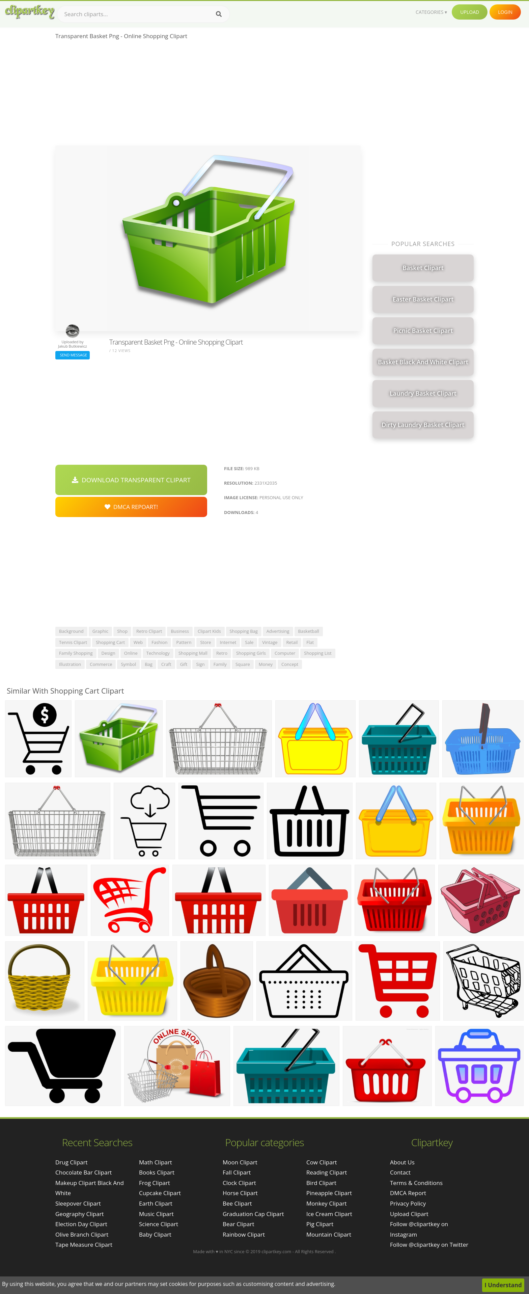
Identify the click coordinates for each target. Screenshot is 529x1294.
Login (505, 12)
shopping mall (192, 653)
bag (148, 664)
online (131, 653)
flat (310, 642)
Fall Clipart (237, 1172)
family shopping (76, 653)
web (138, 642)
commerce (101, 664)
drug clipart (71, 1162)
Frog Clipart (154, 1183)
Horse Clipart (240, 1193)
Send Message (72, 354)
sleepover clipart (78, 1203)
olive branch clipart (81, 1234)
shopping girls (251, 653)
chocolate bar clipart (83, 1172)
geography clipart (79, 1214)
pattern (183, 642)
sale (249, 642)
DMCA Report (408, 1193)
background (71, 631)
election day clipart (81, 1224)
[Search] (219, 14)
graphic (100, 631)
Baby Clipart (155, 1234)
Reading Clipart (326, 1172)
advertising (278, 631)
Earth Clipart (155, 1203)
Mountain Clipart (328, 1234)
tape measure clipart (83, 1244)
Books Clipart (156, 1172)
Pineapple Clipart (329, 1193)
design (108, 653)
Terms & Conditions (416, 1183)
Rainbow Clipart (244, 1234)
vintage (269, 642)
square (242, 664)
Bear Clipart (238, 1224)
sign (200, 664)
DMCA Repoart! (131, 507)
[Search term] (143, 14)
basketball (308, 631)
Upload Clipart (409, 1214)
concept (289, 664)
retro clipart (149, 631)
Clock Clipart (239, 1183)
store (205, 642)
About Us (402, 1162)
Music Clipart (156, 1214)
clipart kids (209, 631)
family (220, 664)
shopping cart (110, 642)
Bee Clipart (237, 1203)
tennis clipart (73, 642)
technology (158, 653)
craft (166, 664)
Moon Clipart (240, 1162)
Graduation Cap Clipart (253, 1214)
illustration (70, 664)
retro (221, 653)
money (266, 664)
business (180, 631)
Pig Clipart (319, 1224)
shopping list (317, 653)
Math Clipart (155, 1162)
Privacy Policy (408, 1203)
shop (122, 631)
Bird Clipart (321, 1183)
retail (292, 642)
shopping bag (244, 631)
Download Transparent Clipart (131, 480)
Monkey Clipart (326, 1203)
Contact (400, 1172)
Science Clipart (158, 1224)
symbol (128, 664)
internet (228, 642)
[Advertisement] (208, 95)
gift (184, 664)
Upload (469, 12)
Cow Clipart (321, 1162)
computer (285, 653)
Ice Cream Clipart (329, 1214)
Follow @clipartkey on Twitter (429, 1244)
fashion (159, 642)
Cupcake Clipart (160, 1193)
